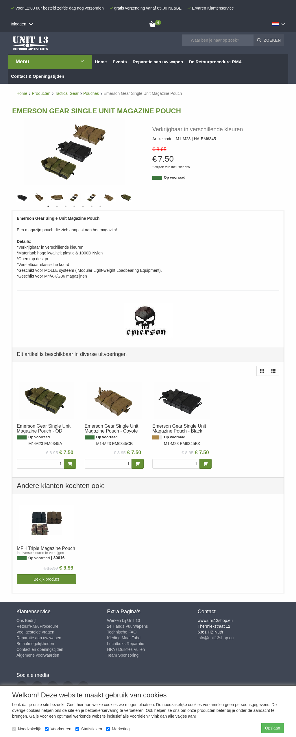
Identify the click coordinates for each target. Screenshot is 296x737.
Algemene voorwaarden (37, 655)
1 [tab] (48, 206)
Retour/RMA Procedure (37, 626)
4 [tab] (74, 206)
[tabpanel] (74, 197)
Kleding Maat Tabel (124, 638)
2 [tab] (57, 206)
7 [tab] (100, 206)
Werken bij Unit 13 (123, 620)
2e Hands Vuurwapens (127, 626)
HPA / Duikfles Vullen (126, 649)
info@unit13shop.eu (216, 638)
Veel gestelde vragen (35, 632)
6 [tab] (92, 206)
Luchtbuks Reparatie (125, 643)
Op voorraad (174, 178)
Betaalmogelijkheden (35, 643)
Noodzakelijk (26, 729)
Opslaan (272, 728)
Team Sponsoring (122, 655)
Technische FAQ (121, 632)
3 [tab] (66, 206)
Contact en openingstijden (39, 649)
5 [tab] (83, 206)
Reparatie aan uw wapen (38, 638)
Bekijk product (46, 579)
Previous (15, 198)
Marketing (118, 729)
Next (133, 198)
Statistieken (88, 729)
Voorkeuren (58, 729)
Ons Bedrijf (26, 620)
